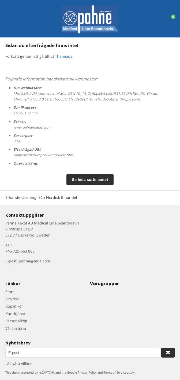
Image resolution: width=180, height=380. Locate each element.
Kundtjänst (15, 313)
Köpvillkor (14, 306)
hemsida (65, 56)
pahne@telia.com (34, 260)
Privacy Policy (87, 372)
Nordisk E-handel (61, 197)
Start (9, 291)
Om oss (12, 298)
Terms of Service (115, 372)
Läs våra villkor (18, 363)
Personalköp (16, 320)
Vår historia (15, 328)
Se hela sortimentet (90, 179)
